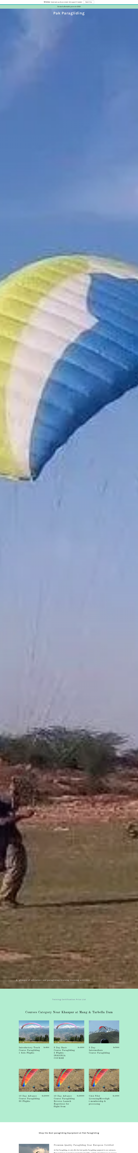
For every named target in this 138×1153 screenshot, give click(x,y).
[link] (69, 14)
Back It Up (88, 2)
